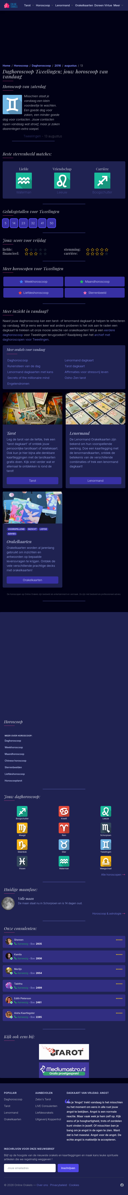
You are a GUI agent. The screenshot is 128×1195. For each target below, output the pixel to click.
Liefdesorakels (44, 1112)
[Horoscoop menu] (45, 5)
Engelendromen (18, 383)
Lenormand (96, 480)
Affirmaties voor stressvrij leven (86, 372)
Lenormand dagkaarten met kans (30, 372)
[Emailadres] (30, 1168)
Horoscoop (21, 65)
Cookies (74, 1185)
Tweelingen (32, 136)
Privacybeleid (58, 1185)
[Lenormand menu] (64, 5)
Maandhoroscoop (95, 282)
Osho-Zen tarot (75, 378)
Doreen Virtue (103, 5)
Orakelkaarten (84, 5)
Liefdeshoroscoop (33, 293)
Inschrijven (68, 1168)
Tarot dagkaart (75, 366)
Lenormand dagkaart (79, 360)
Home (6, 65)
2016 (57, 65)
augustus (70, 65)
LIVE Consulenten (46, 1106)
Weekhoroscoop (33, 282)
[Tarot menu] (29, 5)
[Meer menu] (118, 5)
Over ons (42, 1185)
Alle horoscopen (113, 874)
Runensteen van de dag (23, 366)
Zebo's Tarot (43, 1099)
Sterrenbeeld (94, 293)
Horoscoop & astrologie (108, 913)
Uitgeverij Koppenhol (48, 1119)
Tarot (32, 480)
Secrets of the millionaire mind (28, 378)
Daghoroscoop (41, 65)
